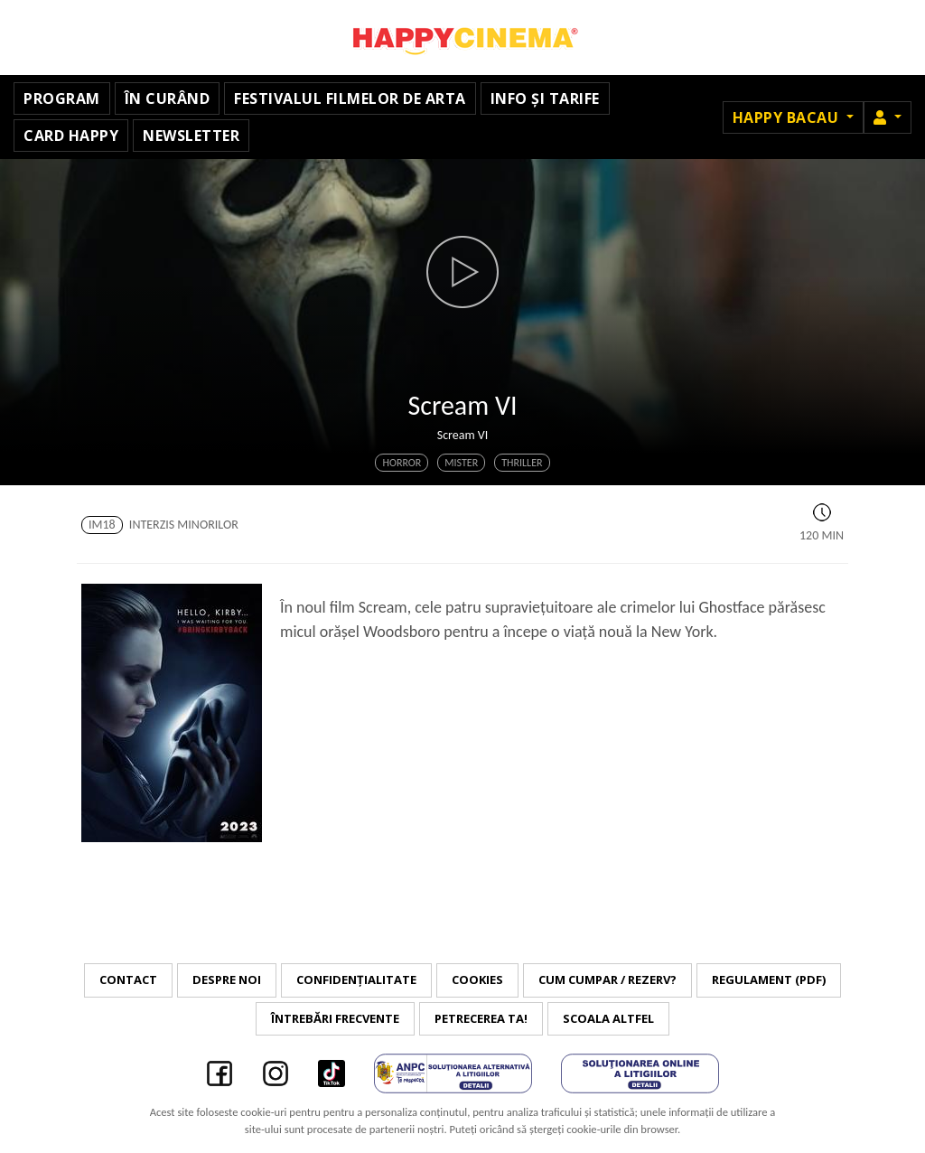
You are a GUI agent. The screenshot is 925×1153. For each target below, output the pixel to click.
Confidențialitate (356, 979)
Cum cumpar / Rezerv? (607, 979)
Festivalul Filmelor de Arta (350, 98)
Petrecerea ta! (481, 1018)
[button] (887, 117)
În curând (167, 98)
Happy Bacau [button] (788, 117)
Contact (128, 979)
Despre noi (226, 979)
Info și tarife (545, 98)
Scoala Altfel (608, 1018)
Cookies (477, 979)
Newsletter (191, 135)
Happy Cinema (462, 37)
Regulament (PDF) (769, 979)
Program (61, 98)
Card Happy (70, 135)
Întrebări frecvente (335, 1018)
